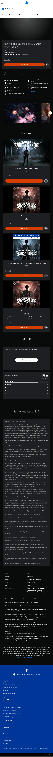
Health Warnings (9, 631)
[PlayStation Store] (9, 8)
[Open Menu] (2, 3)
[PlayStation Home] (26, 2)
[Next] (50, 113)
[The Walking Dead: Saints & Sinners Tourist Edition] (21, 113)
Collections (12, 15)
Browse (39, 15)
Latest (4, 15)
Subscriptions (29, 15)
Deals (21, 15)
